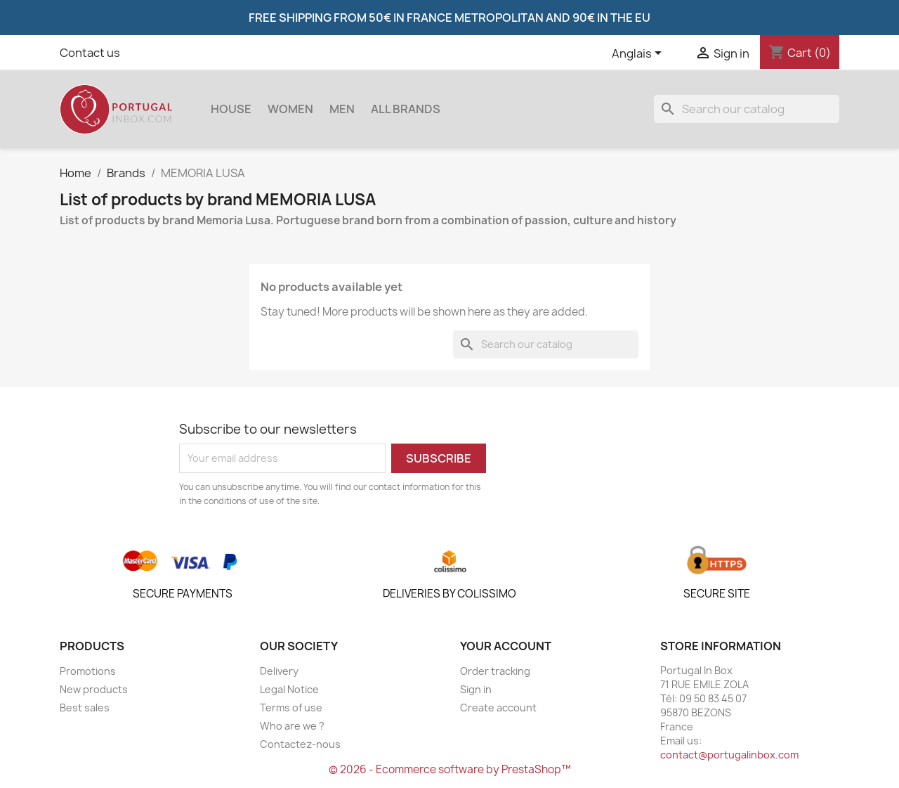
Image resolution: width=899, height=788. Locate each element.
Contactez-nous (300, 744)
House (231, 109)
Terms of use (291, 707)
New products (94, 689)
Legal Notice (289, 689)
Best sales (85, 707)
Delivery (279, 671)
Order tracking (495, 671)
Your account (505, 646)
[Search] (746, 109)
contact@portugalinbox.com (729, 754)
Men (342, 109)
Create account (498, 707)
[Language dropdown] (639, 54)
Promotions (88, 671)
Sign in (476, 689)
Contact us (90, 52)
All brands (405, 109)
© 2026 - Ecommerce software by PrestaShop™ (450, 769)
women (290, 109)
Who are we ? (292, 725)
